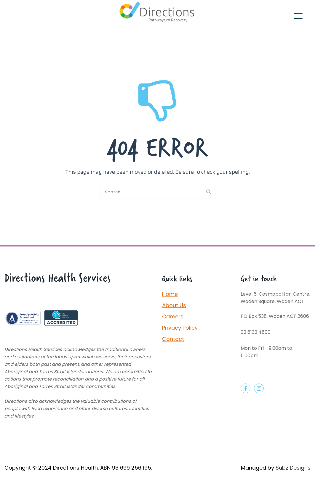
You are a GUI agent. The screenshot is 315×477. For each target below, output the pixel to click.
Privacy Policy (180, 327)
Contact (173, 339)
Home (170, 294)
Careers (172, 316)
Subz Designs (293, 467)
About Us (174, 305)
